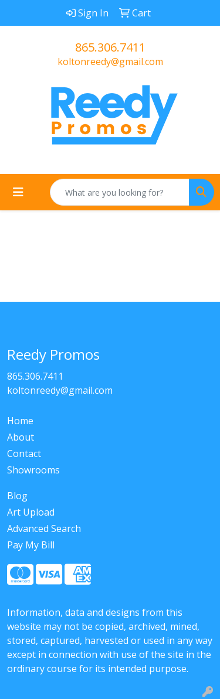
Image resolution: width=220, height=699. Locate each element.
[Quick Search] (119, 192)
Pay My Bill (31, 544)
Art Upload (31, 512)
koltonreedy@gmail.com (110, 61)
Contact (24, 453)
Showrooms (33, 469)
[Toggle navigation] (18, 192)
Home (20, 420)
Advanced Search (44, 528)
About (20, 437)
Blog (17, 495)
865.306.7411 (110, 47)
